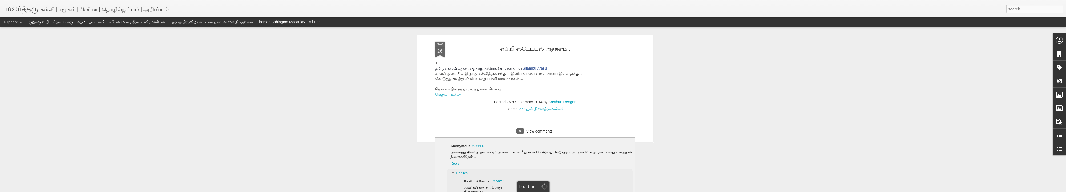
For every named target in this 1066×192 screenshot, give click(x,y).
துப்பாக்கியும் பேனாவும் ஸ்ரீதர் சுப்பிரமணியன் (127, 22)
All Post (315, 22)
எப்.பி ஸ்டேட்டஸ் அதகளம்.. (535, 49)
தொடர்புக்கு (63, 22)
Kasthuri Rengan (562, 102)
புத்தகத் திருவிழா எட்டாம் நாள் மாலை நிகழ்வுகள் (211, 22)
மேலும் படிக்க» (448, 94)
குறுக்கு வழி (39, 22)
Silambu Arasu (535, 68)
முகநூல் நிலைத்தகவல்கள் (541, 109)
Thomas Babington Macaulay (281, 22)
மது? (81, 22)
